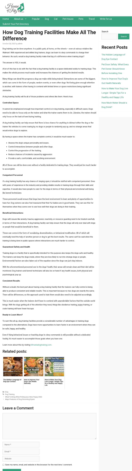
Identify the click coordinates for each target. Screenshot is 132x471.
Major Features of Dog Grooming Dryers (20, 399)
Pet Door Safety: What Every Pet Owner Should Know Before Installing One (115, 68)
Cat (55, 18)
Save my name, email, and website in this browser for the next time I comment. (38, 465)
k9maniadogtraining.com (41, 345)
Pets (81, 18)
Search (105, 31)
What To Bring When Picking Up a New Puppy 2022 (23, 397)
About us (21, 18)
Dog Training (10, 394)
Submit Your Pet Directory (16, 24)
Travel (92, 18)
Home (6, 18)
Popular (36, 18)
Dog (47, 18)
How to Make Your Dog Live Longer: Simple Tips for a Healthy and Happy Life (115, 92)
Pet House (68, 18)
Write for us (106, 18)
